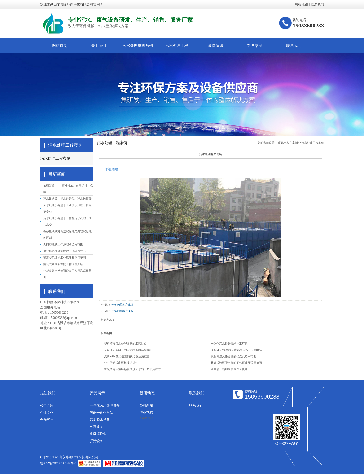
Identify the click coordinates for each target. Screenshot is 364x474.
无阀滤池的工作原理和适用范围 (63, 244)
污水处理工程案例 (55, 158)
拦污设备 (96, 441)
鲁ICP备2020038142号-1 (58, 463)
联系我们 (317, 4)
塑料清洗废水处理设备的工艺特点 (125, 343)
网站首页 (59, 46)
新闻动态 (147, 393)
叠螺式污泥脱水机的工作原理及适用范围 (236, 362)
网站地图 (301, 4)
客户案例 (254, 46)
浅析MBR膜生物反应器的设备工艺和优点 (237, 350)
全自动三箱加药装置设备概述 (229, 369)
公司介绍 (46, 405)
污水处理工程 (176, 46)
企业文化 (46, 412)
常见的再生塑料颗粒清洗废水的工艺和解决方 (132, 369)
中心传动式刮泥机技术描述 (121, 362)
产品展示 (97, 393)
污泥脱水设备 (100, 419)
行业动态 (146, 412)
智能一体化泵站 (101, 412)
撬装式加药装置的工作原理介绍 (63, 264)
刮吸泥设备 (98, 434)
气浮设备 (96, 427)
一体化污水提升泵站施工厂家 (229, 343)
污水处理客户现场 (122, 305)
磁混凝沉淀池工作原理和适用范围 (64, 257)
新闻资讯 (215, 46)
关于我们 (98, 46)
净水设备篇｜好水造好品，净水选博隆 (67, 198)
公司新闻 (146, 405)
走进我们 (47, 393)
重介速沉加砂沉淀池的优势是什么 (64, 251)
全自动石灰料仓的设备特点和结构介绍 (128, 350)
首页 (280, 143)
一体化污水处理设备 (105, 405)
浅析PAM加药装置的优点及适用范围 (127, 356)
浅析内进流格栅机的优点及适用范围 (233, 356)
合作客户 (46, 419)
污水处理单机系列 (138, 46)
